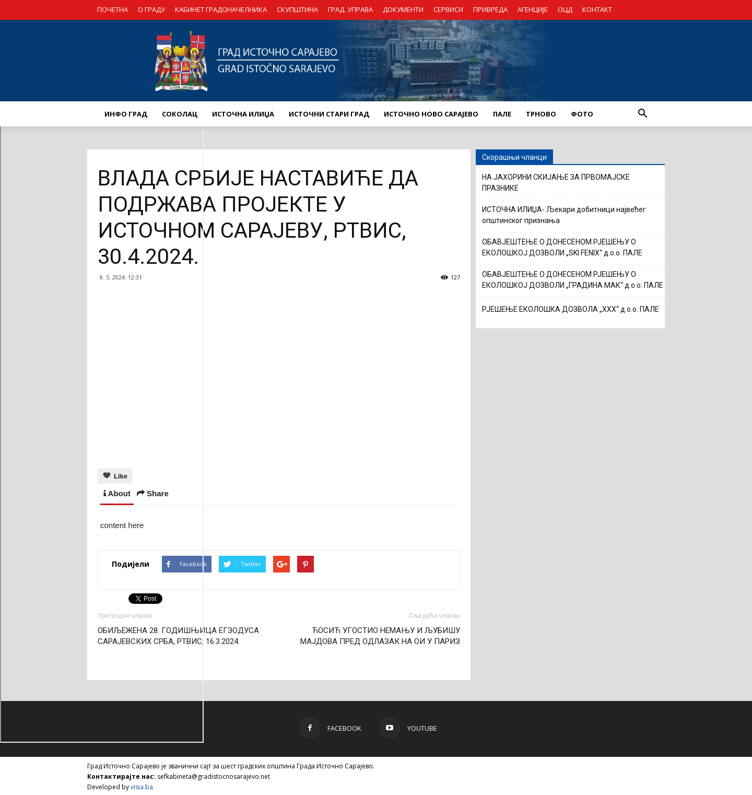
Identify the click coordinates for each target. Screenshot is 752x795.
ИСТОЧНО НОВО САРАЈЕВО (431, 114)
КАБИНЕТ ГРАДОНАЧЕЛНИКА (221, 9)
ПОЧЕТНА (112, 9)
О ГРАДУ (151, 9)
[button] (642, 113)
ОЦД (565, 9)
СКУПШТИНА (297, 9)
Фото (582, 114)
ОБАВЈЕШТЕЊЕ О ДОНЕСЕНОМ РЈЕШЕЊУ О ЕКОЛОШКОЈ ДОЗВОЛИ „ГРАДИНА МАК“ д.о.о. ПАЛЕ (572, 279)
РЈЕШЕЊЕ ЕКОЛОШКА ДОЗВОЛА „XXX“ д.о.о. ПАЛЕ (570, 309)
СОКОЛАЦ (179, 114)
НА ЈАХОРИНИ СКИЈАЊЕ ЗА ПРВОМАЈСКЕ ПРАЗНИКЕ (556, 182)
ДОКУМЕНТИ (403, 9)
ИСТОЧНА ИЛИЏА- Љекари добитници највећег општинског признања (564, 215)
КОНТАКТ (597, 9)
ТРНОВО (541, 114)
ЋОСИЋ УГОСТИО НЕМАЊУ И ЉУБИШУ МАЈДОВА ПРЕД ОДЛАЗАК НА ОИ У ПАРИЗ (380, 634)
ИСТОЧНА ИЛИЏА (243, 114)
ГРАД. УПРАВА (350, 9)
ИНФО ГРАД (125, 114)
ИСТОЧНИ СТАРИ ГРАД (329, 114)
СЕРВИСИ (448, 9)
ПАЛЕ (502, 114)
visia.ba (142, 785)
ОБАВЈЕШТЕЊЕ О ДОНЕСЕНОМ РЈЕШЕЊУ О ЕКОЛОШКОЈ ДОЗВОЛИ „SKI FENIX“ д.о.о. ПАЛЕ (562, 247)
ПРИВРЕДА (490, 9)
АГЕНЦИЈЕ (533, 9)
